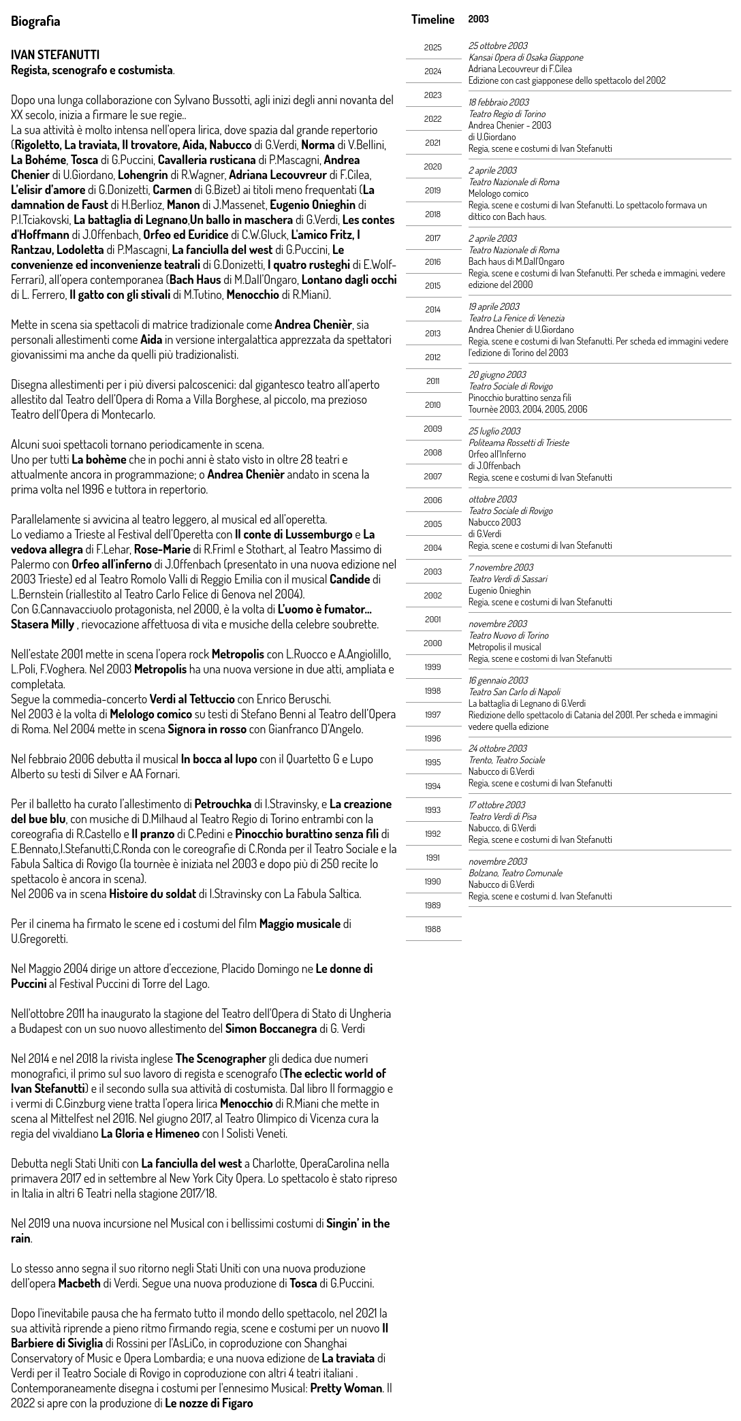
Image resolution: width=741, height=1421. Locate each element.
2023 (433, 94)
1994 (433, 785)
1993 (433, 809)
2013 (433, 333)
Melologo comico (499, 193)
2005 (433, 523)
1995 (433, 761)
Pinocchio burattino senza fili (520, 397)
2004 (433, 547)
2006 (433, 499)
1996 (433, 738)
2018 (433, 213)
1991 (433, 857)
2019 (433, 190)
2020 (433, 166)
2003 (433, 571)
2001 (433, 618)
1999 (433, 666)
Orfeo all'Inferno (497, 454)
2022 (432, 118)
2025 (432, 47)
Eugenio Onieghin (500, 590)
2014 (433, 309)
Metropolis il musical (505, 646)
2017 (433, 237)
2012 (433, 356)
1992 (433, 833)
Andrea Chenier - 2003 (510, 125)
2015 (433, 285)
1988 (433, 928)
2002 (433, 595)
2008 (433, 452)
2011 (432, 380)
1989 (433, 904)
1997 (433, 714)
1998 (433, 690)
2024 (432, 70)
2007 (433, 475)
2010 (433, 404)
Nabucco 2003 (495, 522)
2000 (433, 642)
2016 (433, 261)
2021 (433, 142)
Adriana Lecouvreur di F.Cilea (520, 68)
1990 (433, 881)
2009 (433, 428)
